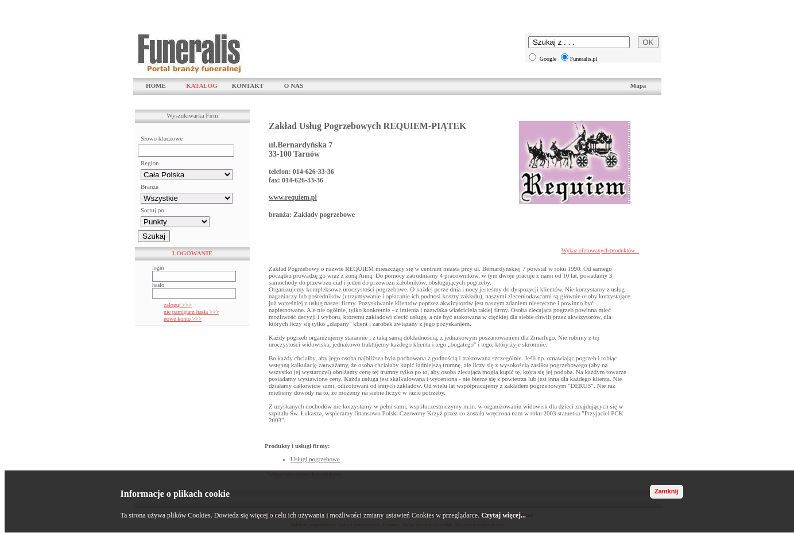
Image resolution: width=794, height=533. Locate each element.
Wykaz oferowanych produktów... (600, 250)
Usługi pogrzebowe (315, 459)
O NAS (293, 85)
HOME (156, 85)
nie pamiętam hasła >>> (191, 312)
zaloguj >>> (178, 305)
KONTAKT (248, 85)
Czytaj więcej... (503, 515)
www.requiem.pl (293, 197)
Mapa (638, 85)
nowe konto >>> (183, 319)
